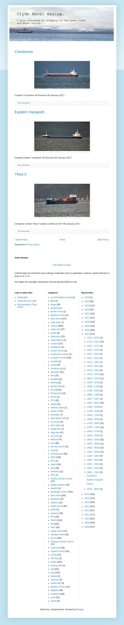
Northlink (55, 471)
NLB (53, 468)
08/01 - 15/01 (93, 472)
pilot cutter (55, 495)
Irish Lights (56, 425)
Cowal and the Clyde (27, 301)
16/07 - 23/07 (93, 399)
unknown (55, 579)
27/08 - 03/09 (93, 390)
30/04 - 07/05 (93, 431)
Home (62, 239)
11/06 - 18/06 (93, 411)
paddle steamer (58, 485)
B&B (53, 301)
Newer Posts (21, 239)
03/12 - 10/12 (93, 350)
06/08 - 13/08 (93, 394)
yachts (54, 601)
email (27, 276)
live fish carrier (57, 446)
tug (52, 569)
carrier (54, 333)
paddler (54, 488)
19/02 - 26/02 (93, 452)
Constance (24, 52)
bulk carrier (56, 318)
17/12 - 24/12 (93, 341)
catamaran (56, 336)
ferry (53, 390)
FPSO (53, 397)
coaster (54, 343)
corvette (54, 361)
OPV (53, 475)
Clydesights (22, 297)
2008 (87, 527)
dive (52, 375)
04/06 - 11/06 (93, 415)
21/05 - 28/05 (93, 423)
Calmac (54, 326)
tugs (53, 572)
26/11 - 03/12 (93, 354)
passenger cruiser (59, 492)
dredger (54, 379)
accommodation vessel (61, 297)
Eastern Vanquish (30, 112)
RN (52, 524)
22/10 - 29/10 (93, 370)
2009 (87, 522)
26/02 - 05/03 (93, 447)
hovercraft (55, 422)
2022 (87, 313)
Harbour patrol (57, 407)
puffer (53, 509)
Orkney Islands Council (61, 479)
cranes (54, 365)
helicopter (55, 415)
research (55, 513)
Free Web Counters (62, 265)
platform (54, 502)
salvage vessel (57, 534)
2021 (87, 318)
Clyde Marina (57, 340)
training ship (56, 565)
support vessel (57, 551)
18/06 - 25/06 (93, 407)
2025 (87, 301)
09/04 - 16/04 (93, 435)
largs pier (55, 432)
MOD (53, 457)
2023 (87, 309)
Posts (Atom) (33, 244)
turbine (54, 576)
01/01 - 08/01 (93, 489)
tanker (53, 562)
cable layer (56, 322)
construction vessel (59, 354)
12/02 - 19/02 (93, 456)
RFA (53, 517)
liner (53, 443)
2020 (87, 322)
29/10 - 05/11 (93, 366)
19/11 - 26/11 (93, 358)
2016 (87, 494)
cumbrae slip (56, 368)
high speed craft (58, 418)
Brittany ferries (57, 315)
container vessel (58, 358)
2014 (87, 502)
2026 (87, 297)
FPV (53, 400)
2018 (87, 330)
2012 (87, 510)
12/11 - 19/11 (93, 362)
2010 (87, 518)
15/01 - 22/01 (93, 468)
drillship (54, 382)
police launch (57, 506)
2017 (87, 334)
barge (53, 304)
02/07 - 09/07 (93, 403)
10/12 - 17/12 (93, 346)
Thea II (20, 174)
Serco (53, 538)
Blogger (80, 609)
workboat (55, 594)
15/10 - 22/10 (93, 374)
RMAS (54, 520)
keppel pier (56, 429)
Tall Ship (54, 558)
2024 (87, 305)
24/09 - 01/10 (93, 382)
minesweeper (57, 454)
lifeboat (54, 439)
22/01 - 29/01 (93, 464)
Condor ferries (57, 351)
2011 (87, 514)
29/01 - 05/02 (93, 460)
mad (53, 450)
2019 (87, 326)
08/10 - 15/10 (93, 378)
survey (54, 555)
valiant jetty (56, 583)
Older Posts (103, 239)
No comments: (24, 103)
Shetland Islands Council (62, 541)
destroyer (55, 372)
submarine (55, 548)
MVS (53, 461)
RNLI (53, 527)
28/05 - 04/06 (93, 419)
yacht (53, 597)
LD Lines (55, 436)
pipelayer (55, 499)
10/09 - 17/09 (93, 386)
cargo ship (55, 329)
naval (53, 464)
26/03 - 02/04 (93, 439)
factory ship (56, 386)
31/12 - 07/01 (93, 337)
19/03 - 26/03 (93, 443)
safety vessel (57, 531)
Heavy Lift (55, 411)
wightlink (55, 590)
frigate (53, 404)
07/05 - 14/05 (93, 427)
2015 (87, 498)
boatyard (55, 308)
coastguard (56, 347)
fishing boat (56, 393)
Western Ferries (58, 587)
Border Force (57, 311)
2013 (87, 506)
